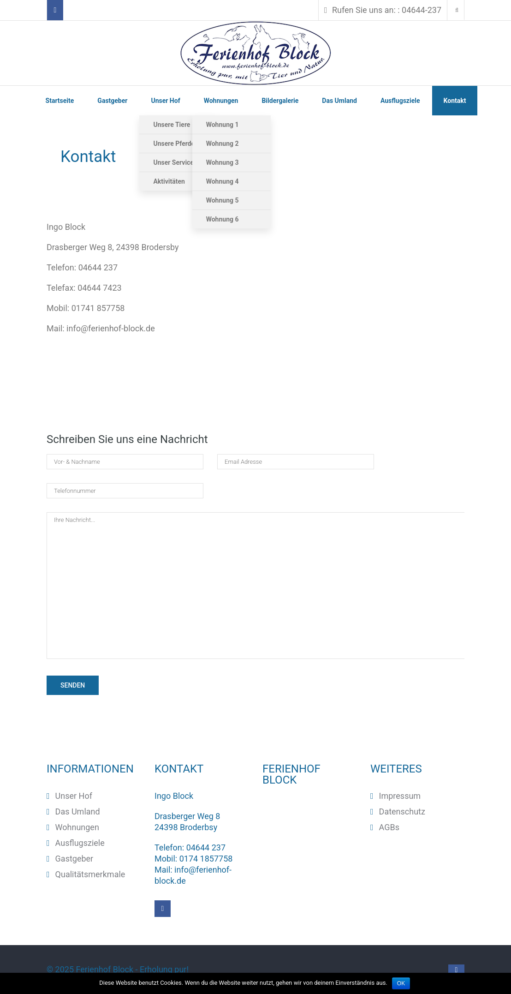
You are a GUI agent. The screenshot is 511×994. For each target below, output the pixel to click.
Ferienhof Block (105, 969)
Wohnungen (221, 100)
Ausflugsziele (400, 100)
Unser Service (173, 162)
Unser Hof (165, 100)
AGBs (389, 827)
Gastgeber (112, 100)
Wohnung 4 (222, 181)
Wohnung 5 (222, 200)
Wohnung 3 (222, 162)
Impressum (400, 796)
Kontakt (455, 100)
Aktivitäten (169, 181)
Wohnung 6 (222, 219)
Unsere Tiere (171, 124)
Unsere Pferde (174, 143)
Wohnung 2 (222, 143)
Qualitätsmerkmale (90, 874)
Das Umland (339, 100)
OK (401, 983)
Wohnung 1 (222, 124)
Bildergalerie (279, 100)
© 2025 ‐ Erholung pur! (119, 969)
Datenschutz (402, 811)
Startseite (60, 100)
